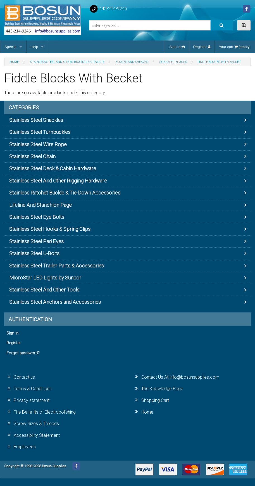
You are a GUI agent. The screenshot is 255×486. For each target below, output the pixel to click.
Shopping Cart (155, 400)
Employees (25, 446)
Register (201, 47)
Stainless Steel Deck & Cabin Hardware (52, 168)
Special (10, 47)
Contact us (24, 377)
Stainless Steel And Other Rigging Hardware (58, 181)
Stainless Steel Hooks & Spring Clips (49, 229)
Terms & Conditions (33, 388)
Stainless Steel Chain (32, 156)
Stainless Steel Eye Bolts (36, 217)
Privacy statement (31, 400)
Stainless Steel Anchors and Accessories (55, 302)
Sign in (176, 47)
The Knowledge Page (162, 388)
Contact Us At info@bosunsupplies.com (180, 377)
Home (147, 412)
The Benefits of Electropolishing (45, 412)
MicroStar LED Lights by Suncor (45, 278)
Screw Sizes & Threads (36, 423)
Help (34, 47)
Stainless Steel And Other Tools (44, 290)
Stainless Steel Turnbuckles (39, 132)
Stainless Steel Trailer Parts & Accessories (56, 266)
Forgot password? (23, 353)
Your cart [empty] (235, 47)
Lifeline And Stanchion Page (40, 205)
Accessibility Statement (37, 435)
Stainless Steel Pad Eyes (36, 241)
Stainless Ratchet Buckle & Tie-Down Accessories (64, 193)
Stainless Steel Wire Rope (38, 144)
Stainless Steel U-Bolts (34, 253)
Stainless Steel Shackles (36, 120)
